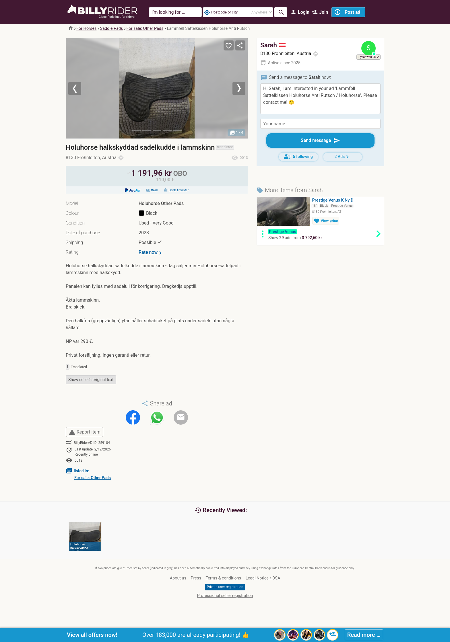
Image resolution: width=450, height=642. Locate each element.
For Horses (86, 28)
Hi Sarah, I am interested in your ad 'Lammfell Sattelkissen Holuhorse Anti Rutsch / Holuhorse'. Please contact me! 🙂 (320, 98)
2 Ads (342, 156)
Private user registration (225, 587)
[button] (79, 88)
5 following (298, 156)
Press (196, 578)
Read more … (364, 634)
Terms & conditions (223, 578)
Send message (320, 140)
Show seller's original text (91, 379)
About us (178, 578)
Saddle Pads (111, 28)
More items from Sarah (290, 190)
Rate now (151, 252)
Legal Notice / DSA (263, 578)
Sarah (273, 45)
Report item (84, 432)
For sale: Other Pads (144, 28)
